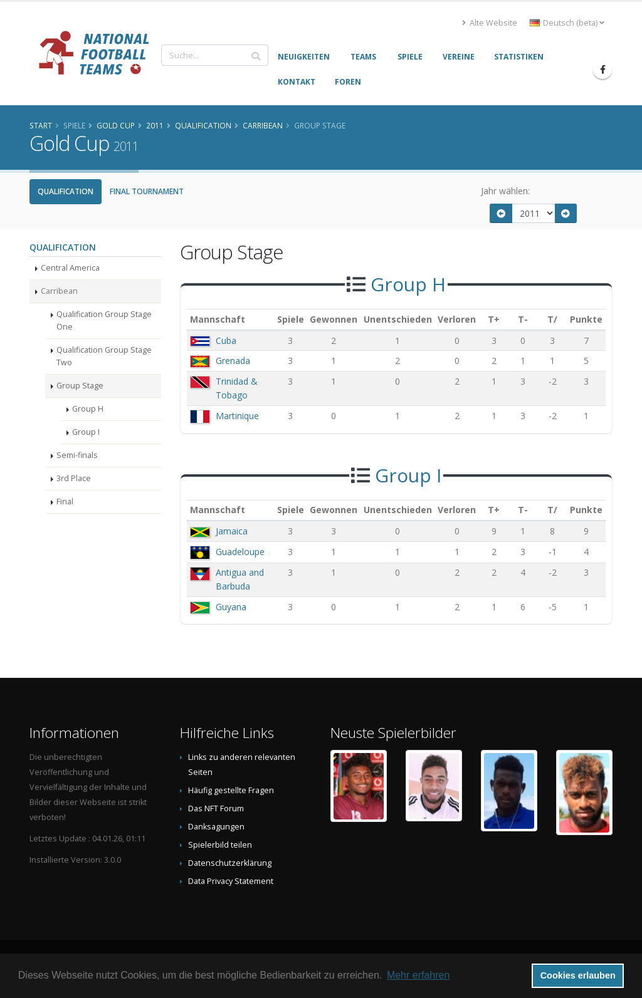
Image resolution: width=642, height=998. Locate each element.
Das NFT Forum (216, 808)
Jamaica (232, 531)
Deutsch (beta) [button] (567, 23)
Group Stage (79, 385)
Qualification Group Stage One (104, 320)
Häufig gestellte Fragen (231, 790)
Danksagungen (216, 826)
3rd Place (73, 478)
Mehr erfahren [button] (418, 975)
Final (64, 501)
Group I (86, 432)
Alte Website (489, 23)
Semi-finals (77, 455)
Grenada (233, 360)
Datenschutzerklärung (229, 863)
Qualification (65, 191)
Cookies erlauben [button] (578, 975)
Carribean (59, 291)
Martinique (237, 416)
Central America (70, 267)
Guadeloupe (240, 552)
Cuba (226, 340)
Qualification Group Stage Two (104, 356)
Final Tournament (147, 191)
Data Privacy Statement (230, 881)
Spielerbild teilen (220, 844)
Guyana (231, 607)
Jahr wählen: (505, 191)
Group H (87, 408)
